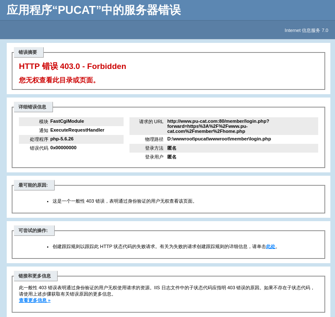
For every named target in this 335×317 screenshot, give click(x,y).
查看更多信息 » (34, 300)
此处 (270, 246)
